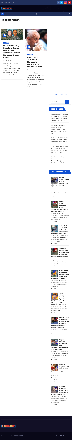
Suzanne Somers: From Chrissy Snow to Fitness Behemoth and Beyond (59, 139)
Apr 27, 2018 (8, 60)
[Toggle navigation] (36, 14)
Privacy (52, 435)
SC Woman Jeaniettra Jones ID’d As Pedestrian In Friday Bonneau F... (59, 390)
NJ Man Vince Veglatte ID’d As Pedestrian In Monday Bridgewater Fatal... (60, 321)
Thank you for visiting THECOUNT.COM (12, 435)
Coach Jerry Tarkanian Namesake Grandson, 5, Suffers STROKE (34, 62)
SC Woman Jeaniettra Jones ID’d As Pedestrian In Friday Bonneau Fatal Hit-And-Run (59, 129)
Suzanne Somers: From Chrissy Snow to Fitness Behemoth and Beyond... (60, 368)
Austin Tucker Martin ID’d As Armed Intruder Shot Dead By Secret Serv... (60, 230)
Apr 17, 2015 (32, 70)
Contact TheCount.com (62, 435)
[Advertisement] (60, 61)
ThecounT (6, 42)
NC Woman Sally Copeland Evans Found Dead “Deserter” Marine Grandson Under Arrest (11, 51)
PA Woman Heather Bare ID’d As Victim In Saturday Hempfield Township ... (60, 252)
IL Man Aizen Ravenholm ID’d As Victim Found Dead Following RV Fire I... (60, 274)
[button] (69, 14)
